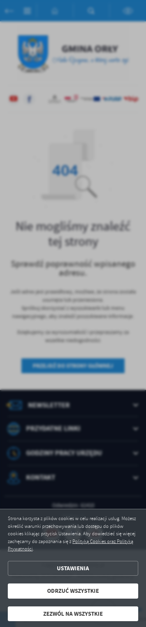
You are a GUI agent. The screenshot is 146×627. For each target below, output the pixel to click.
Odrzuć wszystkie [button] (73, 591)
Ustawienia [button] (73, 568)
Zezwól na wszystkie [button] (73, 614)
